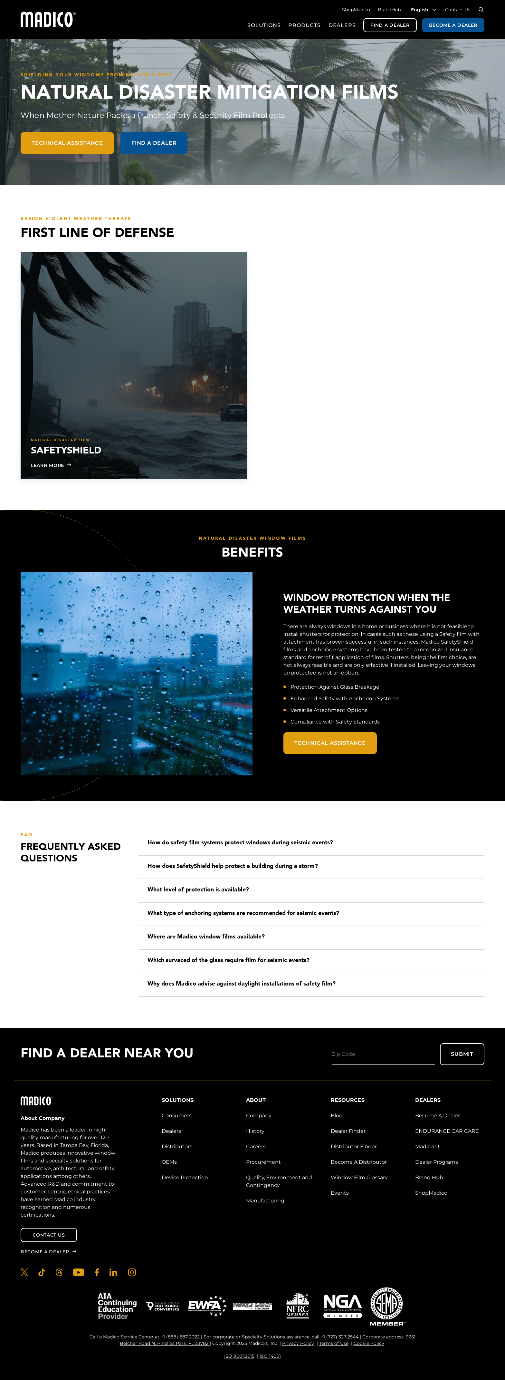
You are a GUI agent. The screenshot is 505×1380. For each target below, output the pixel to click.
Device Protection (185, 1177)
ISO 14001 (270, 1356)
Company (259, 1116)
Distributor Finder (354, 1146)
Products (304, 25)
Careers (256, 1146)
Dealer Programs (436, 1162)
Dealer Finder (348, 1131)
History (255, 1131)
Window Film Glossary (359, 1177)
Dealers (342, 25)
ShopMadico (356, 10)
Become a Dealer (453, 25)
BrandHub (389, 10)
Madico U (427, 1146)
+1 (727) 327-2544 (339, 1337)
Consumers (177, 1116)
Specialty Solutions (263, 1337)
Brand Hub (429, 1177)
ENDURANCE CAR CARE (447, 1131)
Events (340, 1193)
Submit (462, 1054)
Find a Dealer (389, 25)
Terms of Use (333, 1343)
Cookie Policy (369, 1343)
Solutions (264, 25)
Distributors (177, 1146)
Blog (337, 1116)
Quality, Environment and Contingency (279, 1181)
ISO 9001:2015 (239, 1356)
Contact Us (457, 10)
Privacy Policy (298, 1343)
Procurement (263, 1162)
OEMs (169, 1162)
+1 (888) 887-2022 (180, 1337)
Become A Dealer (437, 1116)
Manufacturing (265, 1201)
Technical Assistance (67, 143)
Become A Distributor (359, 1162)
